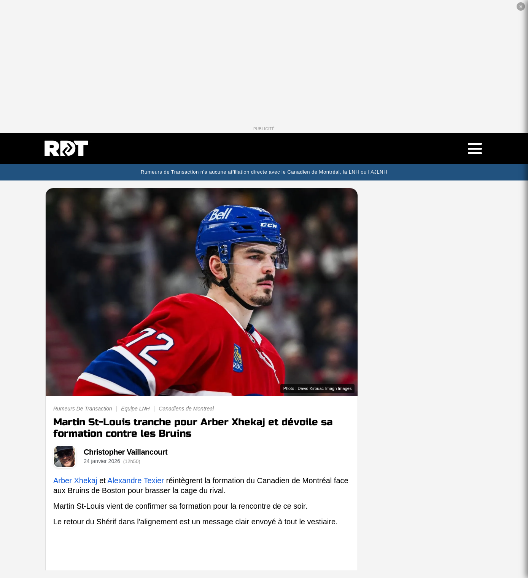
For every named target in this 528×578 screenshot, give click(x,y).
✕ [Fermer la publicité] (521, 7)
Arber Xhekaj (75, 480)
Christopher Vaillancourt (125, 452)
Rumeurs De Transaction (82, 409)
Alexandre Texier (135, 480)
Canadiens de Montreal (186, 409)
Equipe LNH (135, 409)
